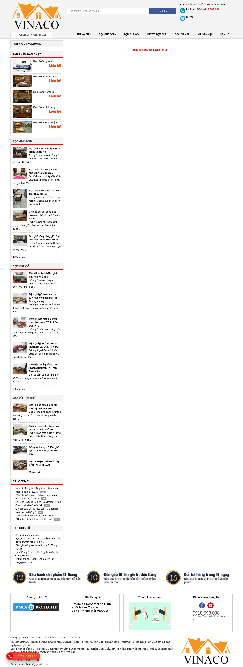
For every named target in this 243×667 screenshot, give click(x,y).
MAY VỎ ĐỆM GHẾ (156, 34)
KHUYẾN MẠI (205, 34)
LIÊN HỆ (224, 34)
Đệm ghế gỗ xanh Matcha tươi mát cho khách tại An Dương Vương (43, 298)
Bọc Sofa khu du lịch (45, 122)
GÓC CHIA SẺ (182, 34)
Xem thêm (19, 257)
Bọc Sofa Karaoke (43, 91)
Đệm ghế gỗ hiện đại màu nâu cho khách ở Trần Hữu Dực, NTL (43, 322)
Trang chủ (84, 34)
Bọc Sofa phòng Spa (45, 76)
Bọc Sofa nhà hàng (44, 107)
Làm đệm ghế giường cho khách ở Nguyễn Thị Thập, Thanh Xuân (43, 368)
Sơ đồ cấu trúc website (27, 535)
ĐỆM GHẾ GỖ (131, 34)
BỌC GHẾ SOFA (107, 34)
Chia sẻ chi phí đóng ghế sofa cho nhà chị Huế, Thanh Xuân (44, 215)
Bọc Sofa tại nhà (43, 61)
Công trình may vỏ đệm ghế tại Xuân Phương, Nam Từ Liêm (44, 450)
